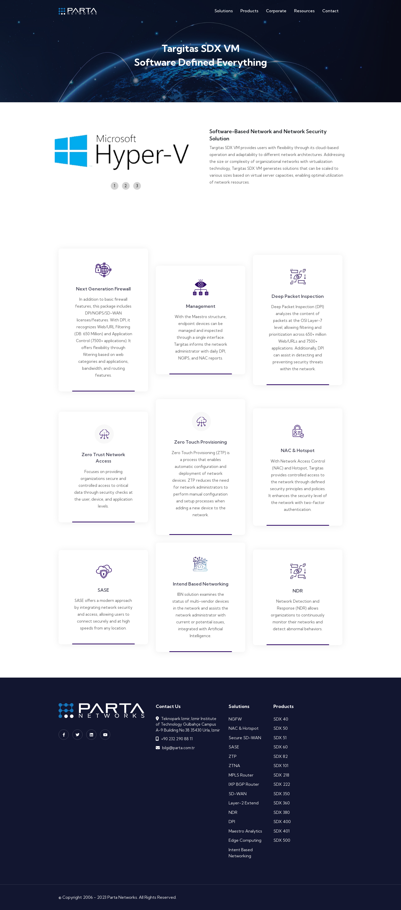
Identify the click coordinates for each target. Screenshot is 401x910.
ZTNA (234, 765)
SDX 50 (280, 728)
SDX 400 (282, 821)
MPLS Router (241, 775)
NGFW (235, 719)
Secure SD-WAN (245, 737)
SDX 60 (280, 746)
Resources (304, 10)
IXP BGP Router (244, 784)
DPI (232, 821)
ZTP (233, 756)
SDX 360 (281, 802)
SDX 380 (281, 812)
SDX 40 (280, 719)
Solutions (224, 10)
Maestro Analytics (245, 831)
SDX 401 (281, 831)
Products (249, 10)
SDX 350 (281, 793)
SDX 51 (280, 737)
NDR (233, 812)
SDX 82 (280, 756)
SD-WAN (238, 793)
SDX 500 (281, 840)
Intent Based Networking (241, 852)
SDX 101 (280, 765)
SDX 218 (281, 775)
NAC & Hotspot (244, 728)
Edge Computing (245, 840)
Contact (330, 10)
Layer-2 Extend (244, 802)
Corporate (276, 10)
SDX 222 (281, 784)
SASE (234, 746)
